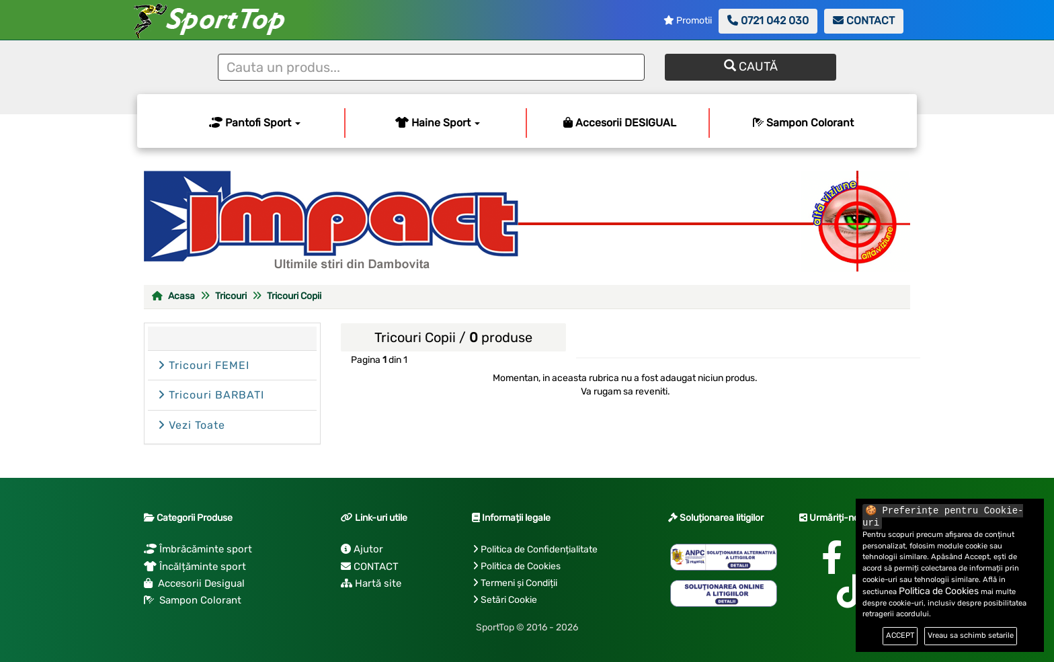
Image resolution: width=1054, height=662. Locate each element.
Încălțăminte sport (195, 567)
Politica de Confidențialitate (539, 549)
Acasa (173, 296)
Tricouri (231, 296)
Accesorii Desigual (194, 583)
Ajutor (362, 549)
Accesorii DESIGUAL (619, 122)
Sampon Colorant (803, 122)
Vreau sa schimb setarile (971, 635)
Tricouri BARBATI (211, 394)
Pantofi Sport (254, 122)
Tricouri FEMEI (203, 365)
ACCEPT (900, 635)
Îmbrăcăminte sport (198, 549)
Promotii (687, 20)
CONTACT (864, 20)
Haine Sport (437, 122)
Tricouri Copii (294, 296)
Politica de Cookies (521, 566)
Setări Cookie (509, 600)
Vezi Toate (191, 425)
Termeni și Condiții (519, 583)
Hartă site (371, 583)
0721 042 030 (768, 20)
